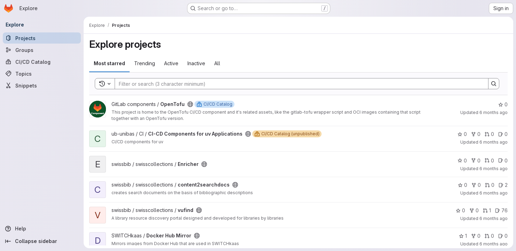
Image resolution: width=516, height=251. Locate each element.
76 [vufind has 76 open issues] (501, 210)
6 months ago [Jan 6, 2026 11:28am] (493, 112)
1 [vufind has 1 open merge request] (487, 210)
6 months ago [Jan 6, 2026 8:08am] (493, 218)
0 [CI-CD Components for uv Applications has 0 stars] (462, 134)
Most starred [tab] (109, 63)
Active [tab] (171, 63)
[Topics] (42, 73)
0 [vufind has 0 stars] (460, 210)
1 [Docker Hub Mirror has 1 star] (463, 236)
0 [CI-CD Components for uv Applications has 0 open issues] (503, 134)
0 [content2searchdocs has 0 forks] (476, 185)
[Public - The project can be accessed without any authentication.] (190, 104)
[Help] (42, 228)
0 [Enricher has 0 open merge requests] (489, 160)
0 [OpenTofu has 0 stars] (503, 104)
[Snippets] (42, 85)
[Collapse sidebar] (42, 241)
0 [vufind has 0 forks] (474, 210)
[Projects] (42, 38)
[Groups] (42, 49)
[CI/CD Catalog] (42, 61)
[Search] (298, 83)
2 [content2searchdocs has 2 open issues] (503, 185)
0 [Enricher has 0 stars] (462, 160)
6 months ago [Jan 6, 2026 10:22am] (493, 193)
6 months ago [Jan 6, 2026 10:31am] (493, 168)
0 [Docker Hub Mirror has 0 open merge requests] (489, 236)
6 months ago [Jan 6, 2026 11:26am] (493, 142)
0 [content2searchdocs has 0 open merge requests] (489, 185)
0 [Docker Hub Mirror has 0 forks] (475, 236)
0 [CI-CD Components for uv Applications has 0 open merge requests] (489, 134)
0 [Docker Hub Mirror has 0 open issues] (503, 236)
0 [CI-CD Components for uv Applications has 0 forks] (475, 134)
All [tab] (217, 63)
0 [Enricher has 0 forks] (475, 160)
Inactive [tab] (196, 63)
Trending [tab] (144, 63)
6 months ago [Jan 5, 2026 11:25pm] (493, 243)
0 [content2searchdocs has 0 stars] (462, 185)
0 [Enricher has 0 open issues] (503, 160)
